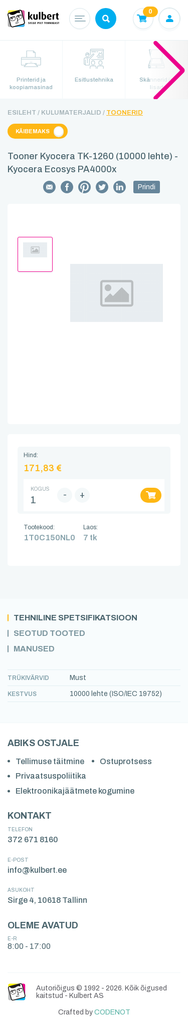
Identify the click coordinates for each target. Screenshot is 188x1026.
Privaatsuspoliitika (51, 776)
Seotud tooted (49, 633)
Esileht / (24, 112)
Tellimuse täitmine (50, 761)
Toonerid (124, 112)
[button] (169, 69)
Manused (34, 649)
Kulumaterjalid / (73, 112)
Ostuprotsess (126, 761)
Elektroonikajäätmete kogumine (75, 791)
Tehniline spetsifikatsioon (75, 618)
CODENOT (112, 1012)
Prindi (146, 187)
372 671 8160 (33, 839)
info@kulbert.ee (37, 870)
